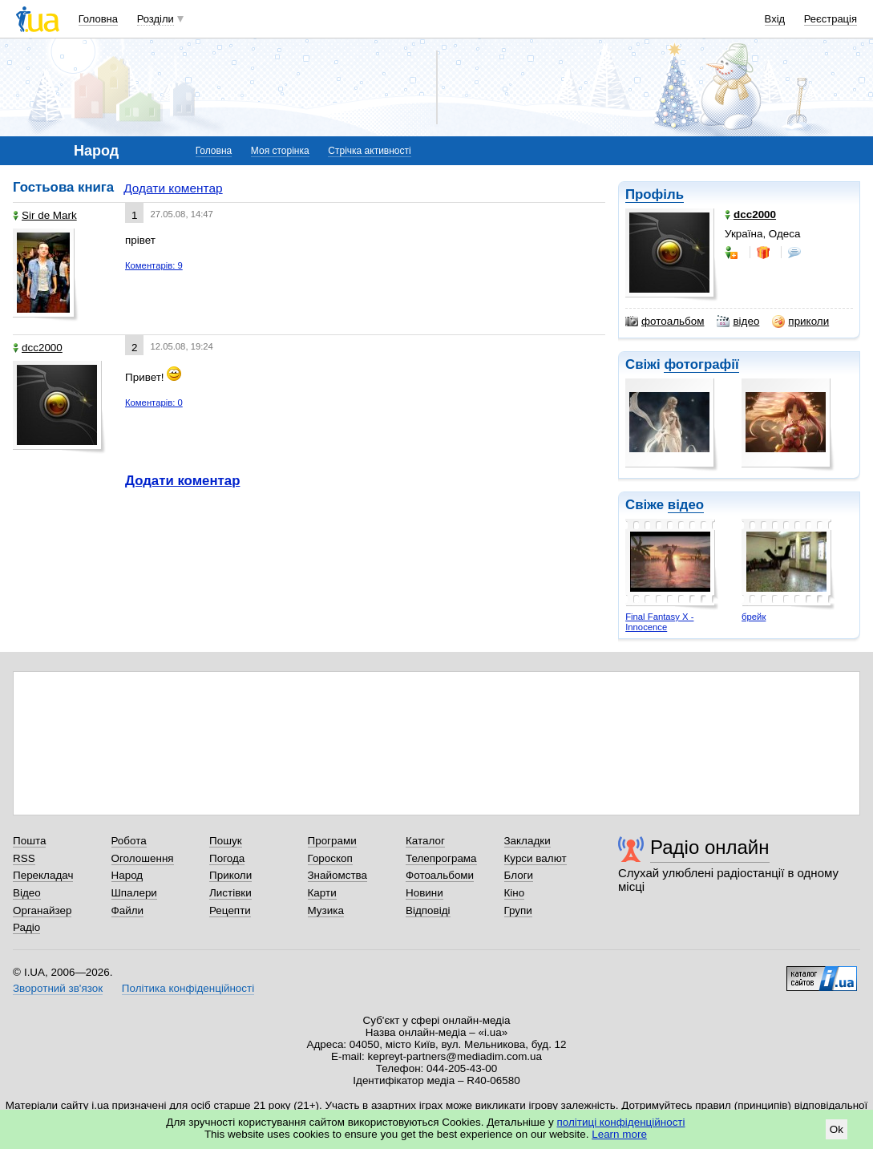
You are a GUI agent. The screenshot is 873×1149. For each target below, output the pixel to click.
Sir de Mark (45, 215)
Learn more (619, 1134)
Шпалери (134, 893)
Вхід (775, 19)
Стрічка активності (369, 150)
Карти (322, 893)
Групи (518, 910)
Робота (129, 841)
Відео (27, 893)
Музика (326, 910)
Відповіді (428, 910)
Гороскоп (330, 858)
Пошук (225, 841)
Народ (127, 875)
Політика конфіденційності (188, 988)
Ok (836, 1129)
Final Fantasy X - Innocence (659, 622)
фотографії (701, 364)
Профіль (654, 194)
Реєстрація (830, 19)
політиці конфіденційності (621, 1122)
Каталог (425, 841)
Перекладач (43, 875)
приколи (800, 321)
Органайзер (42, 910)
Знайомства (338, 875)
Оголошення (142, 858)
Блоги (519, 875)
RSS (24, 858)
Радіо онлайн (710, 847)
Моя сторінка (280, 150)
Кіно (514, 893)
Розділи (155, 19)
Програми (332, 841)
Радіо (26, 927)
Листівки (230, 893)
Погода (227, 858)
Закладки (527, 841)
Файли (127, 910)
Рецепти (230, 910)
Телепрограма (441, 858)
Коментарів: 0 (154, 402)
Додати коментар (172, 188)
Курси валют (535, 858)
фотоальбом (664, 321)
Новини (424, 893)
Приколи (230, 875)
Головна (98, 19)
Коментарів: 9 (154, 265)
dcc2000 (38, 348)
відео (738, 321)
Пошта (29, 841)
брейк (754, 616)
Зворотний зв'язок (58, 988)
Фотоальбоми (440, 875)
